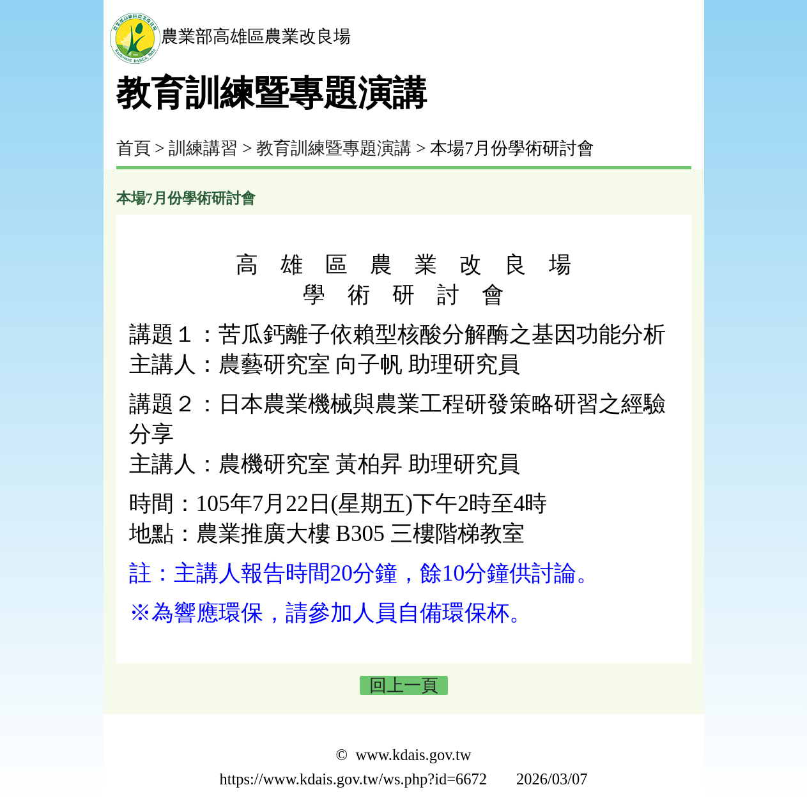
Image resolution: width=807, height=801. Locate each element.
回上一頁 (403, 685)
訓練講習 (203, 148)
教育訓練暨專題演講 (333, 148)
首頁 (133, 148)
